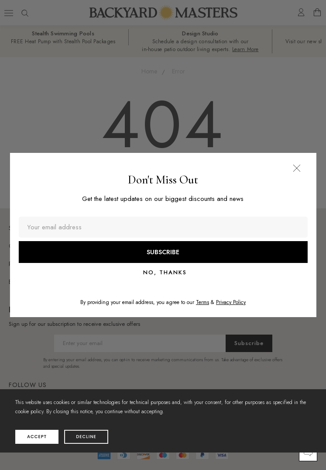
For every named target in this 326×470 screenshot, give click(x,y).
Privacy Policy (231, 302)
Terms (202, 302)
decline (86, 436)
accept (37, 436)
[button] (296, 168)
